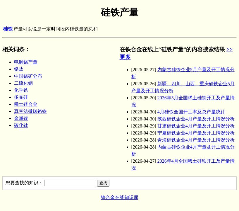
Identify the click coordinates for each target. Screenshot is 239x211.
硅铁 (8, 28)
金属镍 (21, 118)
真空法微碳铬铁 (30, 111)
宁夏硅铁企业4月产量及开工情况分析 (196, 132)
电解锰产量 (25, 61)
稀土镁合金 (25, 104)
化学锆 (21, 90)
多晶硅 (21, 97)
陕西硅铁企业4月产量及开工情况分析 (196, 118)
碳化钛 (21, 125)
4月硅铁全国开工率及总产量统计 (191, 111)
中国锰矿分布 (28, 76)
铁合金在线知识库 (119, 197)
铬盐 (18, 69)
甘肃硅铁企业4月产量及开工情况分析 (196, 125)
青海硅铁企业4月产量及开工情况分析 (196, 139)
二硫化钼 (23, 83)
